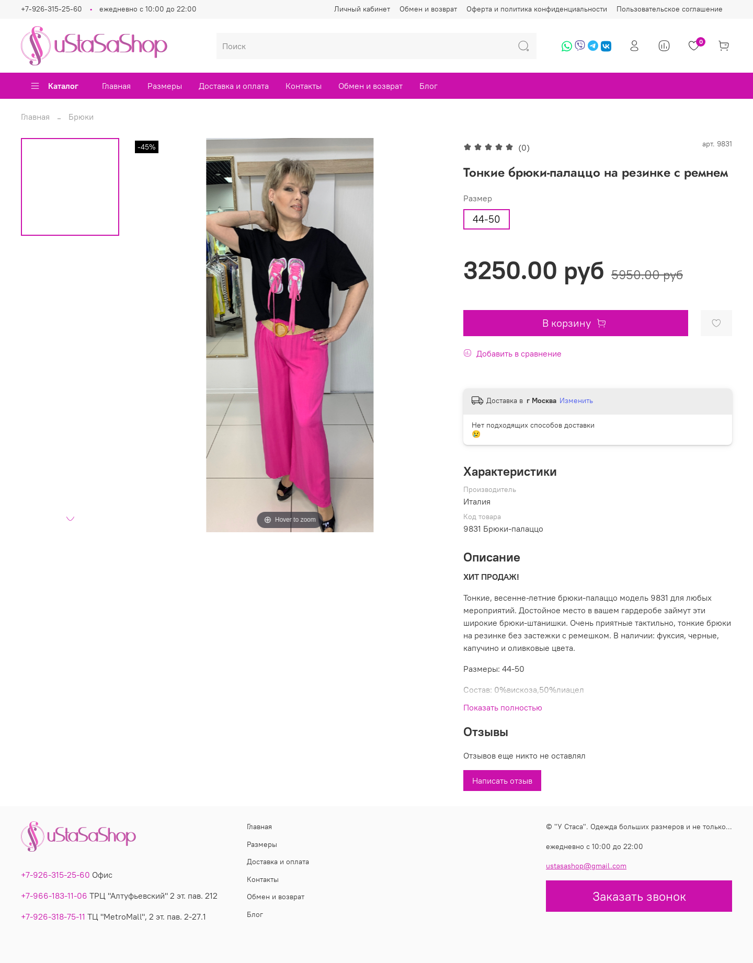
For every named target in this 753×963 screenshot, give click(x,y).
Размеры (164, 86)
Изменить (576, 400)
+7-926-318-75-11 (53, 916)
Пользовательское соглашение (670, 9)
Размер (477, 198)
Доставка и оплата (234, 86)
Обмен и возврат (428, 9)
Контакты (304, 86)
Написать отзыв (502, 780)
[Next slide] (70, 518)
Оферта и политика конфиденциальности (536, 9)
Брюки (81, 116)
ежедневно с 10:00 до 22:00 (148, 9)
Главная (116, 86)
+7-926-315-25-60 (51, 9)
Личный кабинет (362, 9)
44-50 (486, 219)
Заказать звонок (639, 896)
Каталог (54, 86)
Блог (428, 86)
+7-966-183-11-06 (54, 895)
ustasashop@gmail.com (586, 865)
